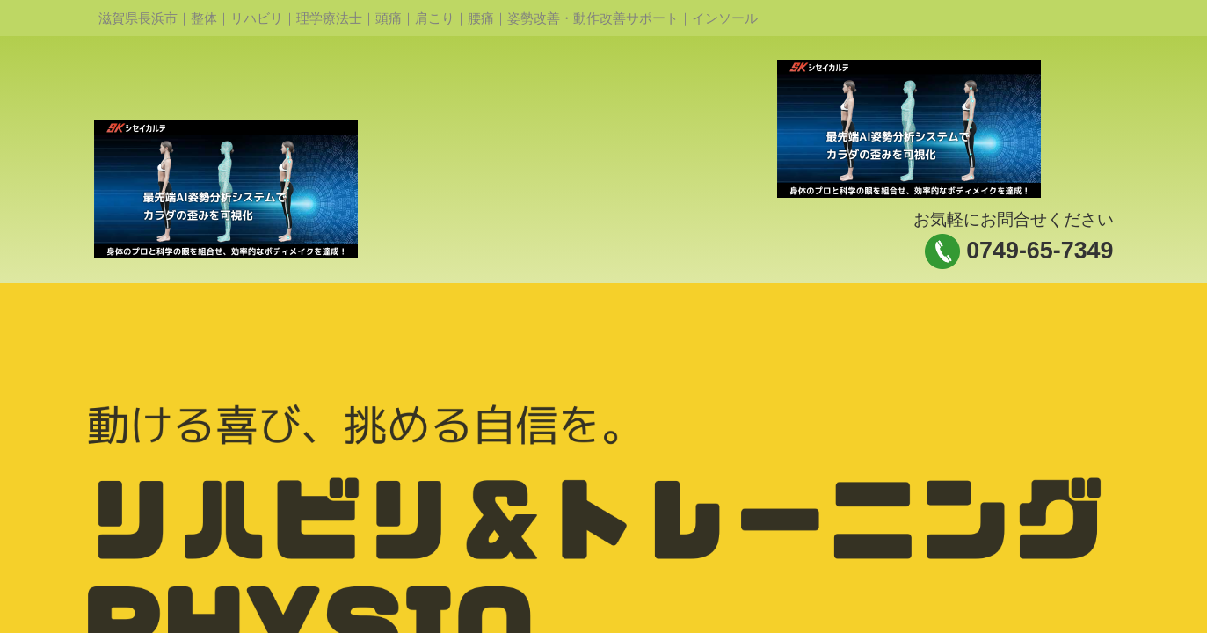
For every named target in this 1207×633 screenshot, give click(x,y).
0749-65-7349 (1039, 250)
